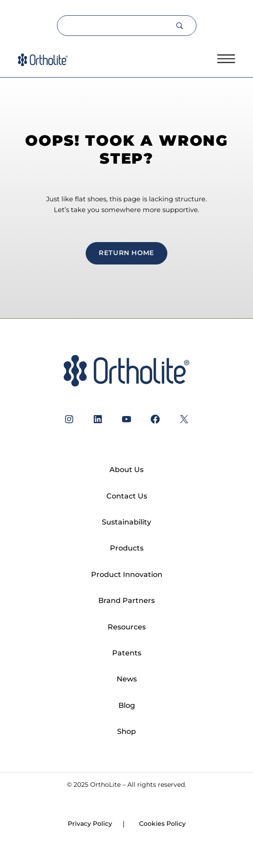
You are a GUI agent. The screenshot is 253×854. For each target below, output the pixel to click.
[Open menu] (226, 58)
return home (126, 253)
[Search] (116, 25)
